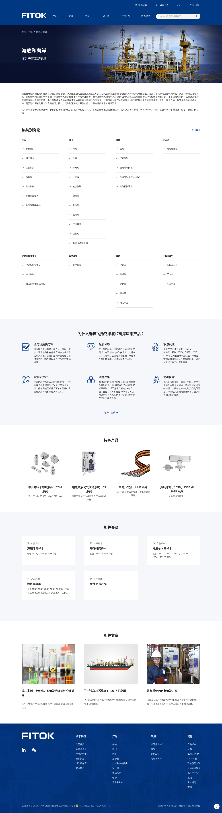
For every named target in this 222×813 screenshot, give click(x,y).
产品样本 (191, 744)
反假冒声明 (184, 805)
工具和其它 (117, 782)
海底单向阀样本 (162, 548)
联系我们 (145, 16)
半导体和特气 (157, 744)
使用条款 (173, 805)
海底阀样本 (34, 584)
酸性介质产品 (98, 584)
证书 (189, 749)
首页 (24, 32)
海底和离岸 (41, 32)
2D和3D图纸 (193, 754)
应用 (71, 16)
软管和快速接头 (119, 763)
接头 (114, 744)
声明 (189, 787)
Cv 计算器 (192, 758)
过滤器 (115, 758)
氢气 (153, 749)
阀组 (114, 754)
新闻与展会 (81, 749)
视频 (189, 777)
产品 (55, 16)
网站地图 (196, 805)
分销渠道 (80, 758)
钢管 (114, 777)
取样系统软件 (193, 768)
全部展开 (196, 130)
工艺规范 (191, 782)
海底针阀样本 (98, 548)
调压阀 (115, 768)
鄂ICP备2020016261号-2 (63, 805)
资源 (87, 16)
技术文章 (105, 16)
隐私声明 (162, 805)
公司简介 (80, 744)
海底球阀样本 (35, 548)
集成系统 (116, 773)
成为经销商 (81, 763)
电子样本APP (193, 773)
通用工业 (155, 754)
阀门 (114, 749)
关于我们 (125, 16)
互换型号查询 (193, 763)
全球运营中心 (82, 754)
